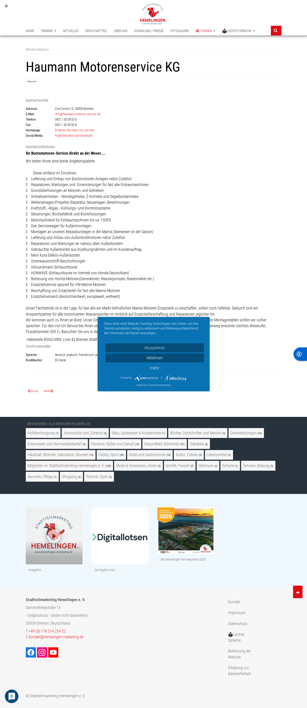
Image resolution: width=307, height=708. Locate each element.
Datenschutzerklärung (160, 385)
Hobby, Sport (31, 81)
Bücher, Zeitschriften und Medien (195, 433)
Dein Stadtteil (96, 31)
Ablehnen (154, 357)
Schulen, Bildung (256, 465)
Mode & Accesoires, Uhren (137, 465)
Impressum (237, 613)
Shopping (69, 476)
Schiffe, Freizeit (177, 465)
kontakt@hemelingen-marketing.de (56, 637)
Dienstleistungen (243, 433)
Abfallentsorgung (41, 433)
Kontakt (234, 602)
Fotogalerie (179, 31)
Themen (205, 31)
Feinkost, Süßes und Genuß (112, 444)
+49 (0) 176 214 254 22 (47, 631)
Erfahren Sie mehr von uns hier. (75, 130)
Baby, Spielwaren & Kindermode (136, 433)
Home (30, 31)
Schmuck (206, 465)
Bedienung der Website (239, 654)
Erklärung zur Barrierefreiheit (239, 671)
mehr (154, 368)
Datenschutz (238, 623)
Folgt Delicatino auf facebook (74, 136)
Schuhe (228, 465)
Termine (48, 31)
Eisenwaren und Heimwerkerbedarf (55, 444)
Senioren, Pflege (40, 476)
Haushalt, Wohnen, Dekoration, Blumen (58, 455)
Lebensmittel (217, 455)
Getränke (197, 444)
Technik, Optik (97, 476)
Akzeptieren (154, 347)
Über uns (121, 31)
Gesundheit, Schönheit (161, 444)
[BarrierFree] (300, 354)
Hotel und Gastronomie (147, 455)
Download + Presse (149, 31)
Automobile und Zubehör (83, 433)
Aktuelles (70, 31)
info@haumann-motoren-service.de (77, 114)
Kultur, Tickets (187, 455)
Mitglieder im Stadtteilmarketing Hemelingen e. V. (66, 465)
